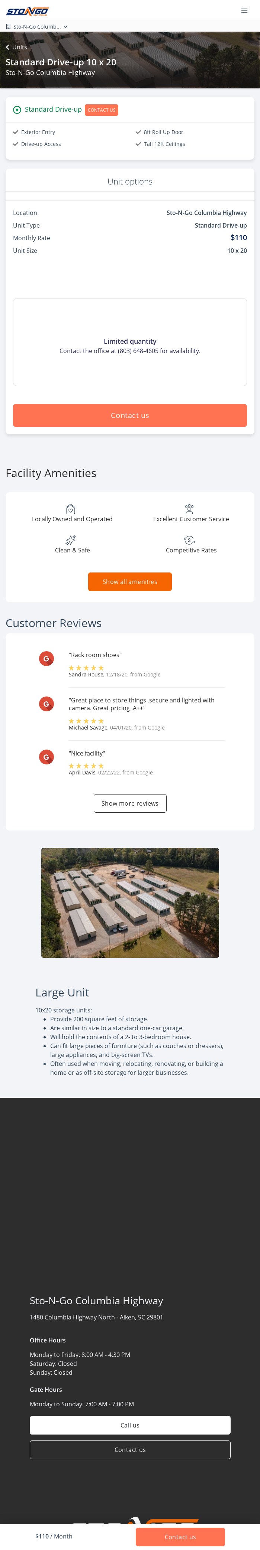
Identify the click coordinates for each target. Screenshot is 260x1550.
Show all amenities (130, 582)
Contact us (130, 415)
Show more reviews (130, 803)
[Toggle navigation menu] (247, 10)
